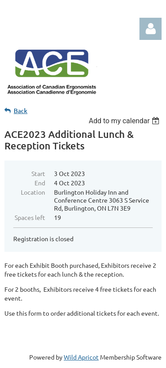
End (40, 183)
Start (38, 173)
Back (20, 110)
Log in (150, 29)
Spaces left (30, 217)
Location (33, 192)
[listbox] (125, 120)
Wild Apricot (81, 357)
